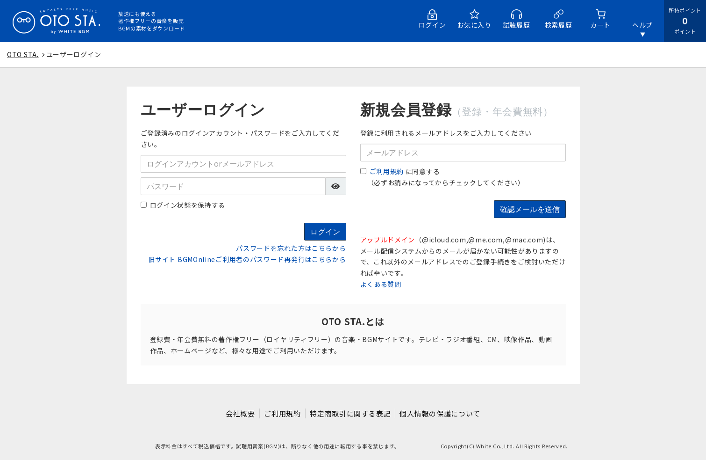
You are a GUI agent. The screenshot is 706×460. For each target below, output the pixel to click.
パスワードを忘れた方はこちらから (291, 248)
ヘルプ (642, 24)
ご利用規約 (387, 171)
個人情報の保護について (441, 413)
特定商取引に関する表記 (350, 413)
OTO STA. (23, 54)
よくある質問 (380, 284)
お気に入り (474, 24)
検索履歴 (558, 24)
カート (600, 24)
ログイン (432, 24)
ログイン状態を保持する (183, 205)
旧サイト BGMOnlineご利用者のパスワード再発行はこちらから (247, 259)
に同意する (400, 171)
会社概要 (239, 413)
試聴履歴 (516, 24)
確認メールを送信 (530, 209)
